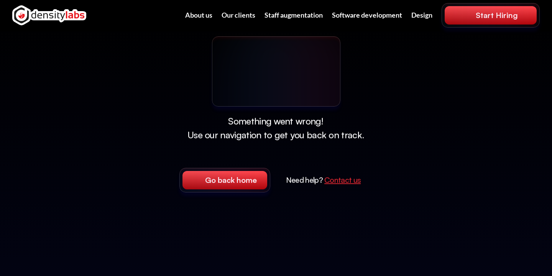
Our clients (238, 15)
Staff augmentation (293, 15)
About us (198, 15)
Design (421, 15)
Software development (367, 15)
